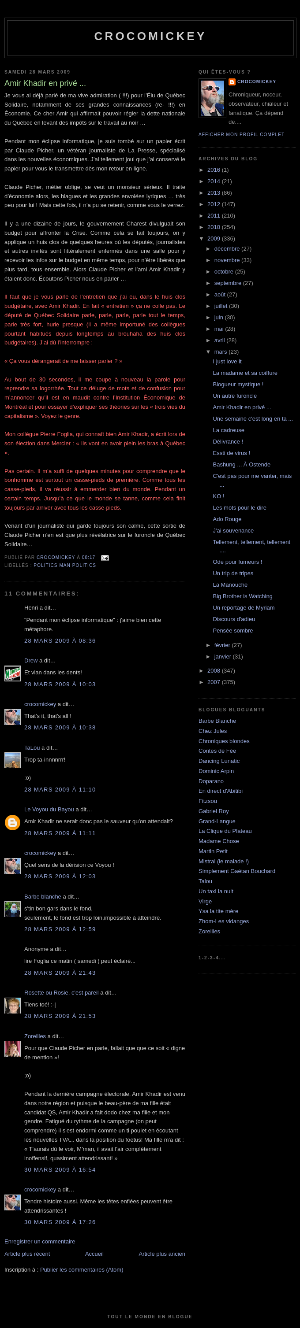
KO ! (218, 496)
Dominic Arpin (216, 771)
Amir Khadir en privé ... (242, 407)
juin (219, 317)
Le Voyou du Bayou (49, 809)
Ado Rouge (227, 519)
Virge (205, 901)
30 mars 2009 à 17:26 (60, 1222)
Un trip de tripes (233, 573)
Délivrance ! (228, 441)
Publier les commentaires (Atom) (82, 1269)
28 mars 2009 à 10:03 (60, 684)
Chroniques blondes (224, 741)
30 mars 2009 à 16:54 (60, 1169)
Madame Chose (219, 841)
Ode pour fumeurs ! (237, 562)
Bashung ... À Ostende (241, 464)
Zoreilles (35, 1036)
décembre (227, 248)
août (220, 294)
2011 (214, 215)
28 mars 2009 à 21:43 (60, 972)
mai (219, 329)
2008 (214, 670)
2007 (214, 682)
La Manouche (230, 584)
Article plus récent (27, 1253)
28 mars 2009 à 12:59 (60, 929)
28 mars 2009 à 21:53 (60, 1016)
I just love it (227, 361)
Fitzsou (208, 801)
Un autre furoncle (235, 395)
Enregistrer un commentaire (39, 1241)
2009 (214, 238)
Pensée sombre (233, 630)
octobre (224, 271)
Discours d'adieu (234, 619)
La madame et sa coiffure (245, 373)
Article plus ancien (162, 1253)
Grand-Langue (217, 821)
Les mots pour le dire (239, 507)
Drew (31, 660)
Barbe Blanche (217, 721)
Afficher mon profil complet (242, 134)
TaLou (32, 747)
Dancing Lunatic (219, 761)
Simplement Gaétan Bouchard (237, 871)
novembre (227, 260)
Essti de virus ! (231, 453)
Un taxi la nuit (216, 891)
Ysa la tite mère (218, 911)
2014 (214, 181)
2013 (214, 192)
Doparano (211, 781)
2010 (214, 227)
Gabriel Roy (214, 811)
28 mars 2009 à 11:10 (60, 789)
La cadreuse (228, 430)
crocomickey (150, 36)
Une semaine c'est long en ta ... (253, 418)
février (223, 645)
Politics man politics (65, 565)
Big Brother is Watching (242, 596)
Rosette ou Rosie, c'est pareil (61, 992)
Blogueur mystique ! (238, 384)
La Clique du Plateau (225, 831)
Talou (205, 881)
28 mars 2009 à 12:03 (60, 876)
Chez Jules (213, 731)
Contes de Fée (217, 750)
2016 (214, 169)
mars (221, 351)
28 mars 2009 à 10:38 (60, 727)
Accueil (94, 1253)
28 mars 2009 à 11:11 (60, 833)
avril (220, 340)
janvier (223, 656)
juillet (221, 306)
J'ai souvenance (233, 530)
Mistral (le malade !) (224, 861)
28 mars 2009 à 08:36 (60, 640)
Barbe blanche (42, 896)
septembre (228, 283)
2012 (214, 204)
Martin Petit (213, 851)
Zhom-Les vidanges (224, 921)
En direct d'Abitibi (221, 791)
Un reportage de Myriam (243, 607)
